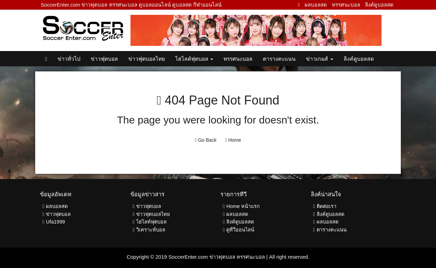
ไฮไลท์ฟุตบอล (151, 222)
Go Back (206, 140)
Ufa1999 (55, 222)
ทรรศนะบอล (346, 5)
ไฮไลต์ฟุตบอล (194, 59)
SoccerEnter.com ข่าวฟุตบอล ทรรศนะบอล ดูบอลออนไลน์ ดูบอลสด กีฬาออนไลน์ (131, 5)
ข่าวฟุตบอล (104, 59)
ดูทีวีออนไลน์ (240, 229)
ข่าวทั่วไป (69, 59)
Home (233, 140)
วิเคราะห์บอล (150, 229)
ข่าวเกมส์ (319, 59)
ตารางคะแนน (279, 59)
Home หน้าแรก (243, 206)
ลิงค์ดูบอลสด (379, 5)
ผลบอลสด (316, 5)
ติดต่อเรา (326, 206)
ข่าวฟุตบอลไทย (146, 59)
